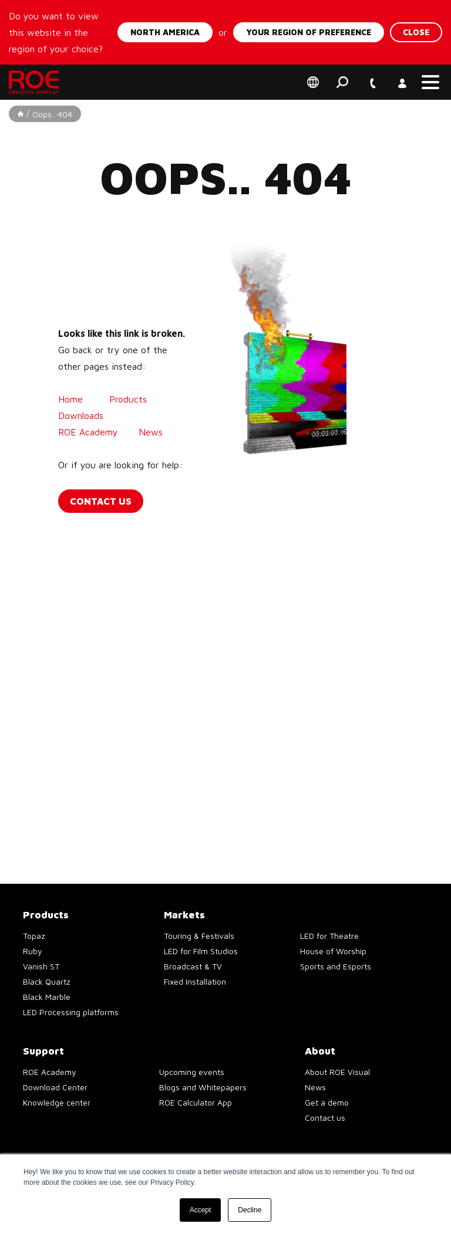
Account (401, 76)
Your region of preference (308, 32)
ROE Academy (89, 432)
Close (416, 32)
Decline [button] (249, 1210)
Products (128, 399)
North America (165, 32)
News (152, 432)
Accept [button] (200, 1210)
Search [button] (342, 82)
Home (70, 399)
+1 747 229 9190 (371, 76)
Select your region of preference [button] (313, 82)
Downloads (80, 415)
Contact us (101, 501)
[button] (430, 82)
